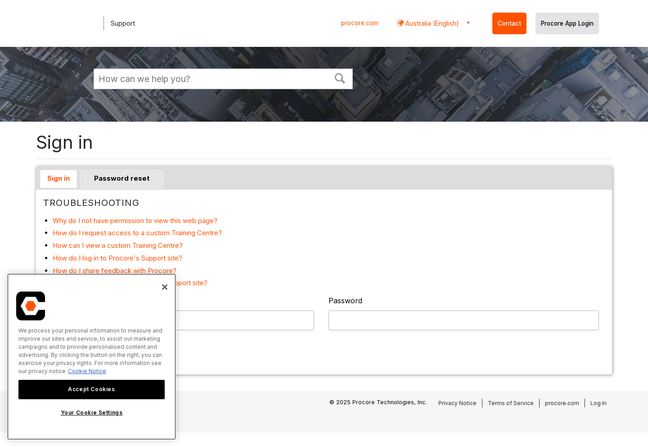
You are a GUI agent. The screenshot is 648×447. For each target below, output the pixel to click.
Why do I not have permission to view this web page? (135, 220)
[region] (91, 357)
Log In (598, 403)
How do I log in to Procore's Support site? (117, 258)
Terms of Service (511, 403)
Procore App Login (567, 23)
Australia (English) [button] (431, 23)
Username (61, 300)
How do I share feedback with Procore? (114, 270)
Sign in (58, 178)
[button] (340, 77)
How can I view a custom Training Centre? (118, 245)
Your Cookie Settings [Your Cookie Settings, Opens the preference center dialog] (92, 412)
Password (345, 300)
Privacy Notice (457, 403)
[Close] (165, 287)
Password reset (121, 178)
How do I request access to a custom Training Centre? (137, 232)
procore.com (359, 23)
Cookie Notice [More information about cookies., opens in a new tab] (87, 371)
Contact (509, 23)
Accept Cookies (91, 389)
